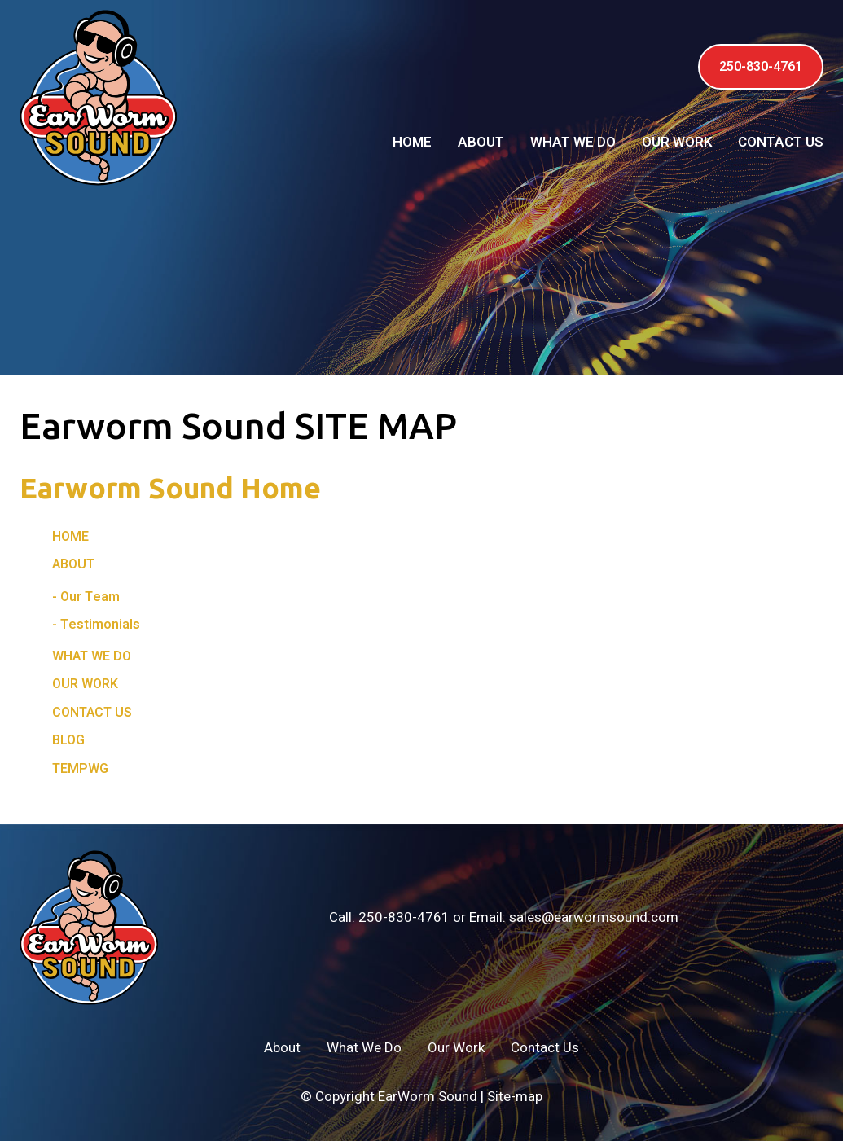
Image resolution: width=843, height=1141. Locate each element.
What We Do (573, 142)
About (481, 142)
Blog (68, 740)
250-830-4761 (760, 67)
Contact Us (780, 142)
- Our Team (86, 597)
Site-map (514, 1096)
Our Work (677, 142)
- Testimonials (96, 624)
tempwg (80, 769)
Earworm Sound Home (170, 488)
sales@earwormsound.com (593, 917)
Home (412, 142)
